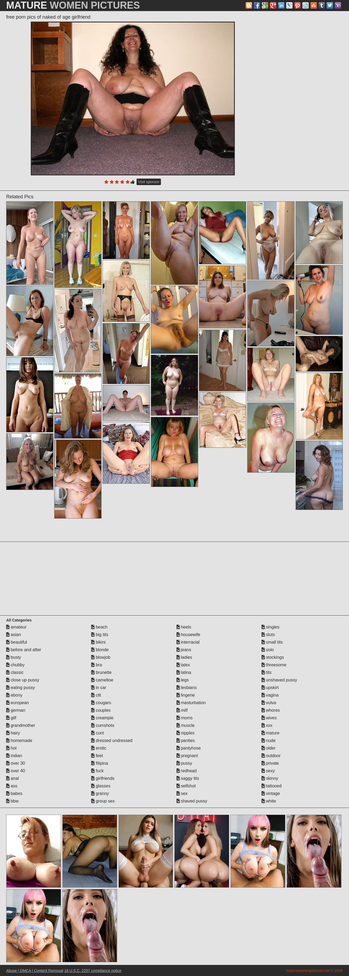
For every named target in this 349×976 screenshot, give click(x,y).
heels (184, 627)
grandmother (20, 725)
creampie (102, 718)
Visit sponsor (149, 182)
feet (97, 755)
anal (12, 778)
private (270, 763)
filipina (99, 763)
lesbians (187, 687)
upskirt (270, 687)
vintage (271, 793)
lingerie (186, 695)
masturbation (191, 702)
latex (183, 665)
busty (13, 657)
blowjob (100, 657)
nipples (186, 733)
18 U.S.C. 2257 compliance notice (92, 970)
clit (96, 695)
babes (14, 793)
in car (98, 687)
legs (183, 680)
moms (185, 718)
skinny (270, 778)
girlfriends (102, 778)
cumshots (102, 725)
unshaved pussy (279, 680)
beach (99, 627)
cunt (97, 733)
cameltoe (102, 680)
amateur (16, 627)
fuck (97, 770)
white (269, 801)
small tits (272, 642)
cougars (101, 702)
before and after (23, 649)
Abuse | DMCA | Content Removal (34, 970)
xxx (267, 725)
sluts (268, 634)
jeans (184, 649)
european (17, 702)
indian (14, 755)
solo (268, 649)
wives (269, 718)
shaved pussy (192, 801)
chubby (15, 665)
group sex (103, 801)
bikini (98, 642)
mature (270, 733)
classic (14, 672)
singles (270, 627)
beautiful (16, 642)
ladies (184, 657)
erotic (98, 748)
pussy (184, 763)
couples (101, 710)
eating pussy (20, 687)
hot (11, 748)
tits (267, 672)
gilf (11, 718)
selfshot (186, 786)
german (15, 710)
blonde (100, 649)
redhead (187, 770)
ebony (14, 695)
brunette (101, 672)
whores (271, 710)
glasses (100, 786)
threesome (274, 665)
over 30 (15, 763)
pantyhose (189, 748)
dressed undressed (112, 740)
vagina (270, 695)
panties (186, 740)
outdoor (271, 755)
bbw (12, 801)
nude (269, 740)
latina (184, 672)
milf (182, 710)
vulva (269, 702)
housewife (189, 634)
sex (182, 793)
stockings (273, 657)
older (269, 748)
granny (100, 793)
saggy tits (188, 778)
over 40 (15, 770)
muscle (186, 725)
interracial (188, 642)
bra (96, 665)
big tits (99, 634)
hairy (13, 733)
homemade (19, 740)
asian (13, 634)
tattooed (272, 786)
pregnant (187, 755)
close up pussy (22, 680)
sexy (268, 770)
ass (11, 786)
